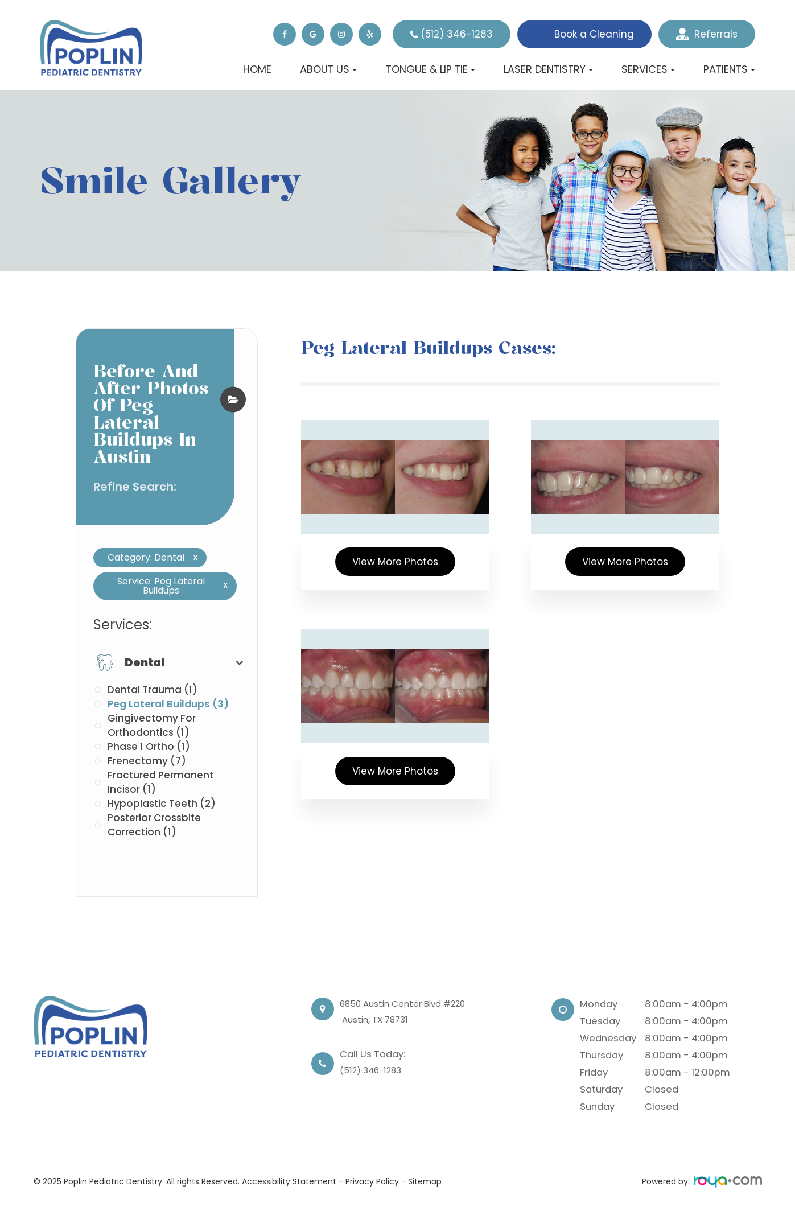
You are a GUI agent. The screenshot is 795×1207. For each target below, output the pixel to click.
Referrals (707, 34)
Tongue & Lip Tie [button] (430, 69)
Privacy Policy (372, 1181)
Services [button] (648, 69)
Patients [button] (729, 69)
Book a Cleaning (594, 34)
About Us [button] (328, 69)
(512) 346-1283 (457, 34)
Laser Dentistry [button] (548, 69)
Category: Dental (148, 557)
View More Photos (395, 562)
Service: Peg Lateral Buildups (168, 586)
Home (257, 69)
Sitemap (425, 1181)
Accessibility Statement (289, 1181)
